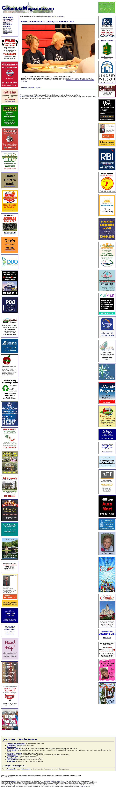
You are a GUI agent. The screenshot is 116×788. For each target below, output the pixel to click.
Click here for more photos (56, 17)
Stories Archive (7, 32)
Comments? (38, 87)
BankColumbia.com (107, 57)
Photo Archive (7, 30)
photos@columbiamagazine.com (29, 96)
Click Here (107, 638)
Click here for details (10, 101)
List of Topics (7, 28)
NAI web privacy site (84, 786)
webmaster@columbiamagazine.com (54, 781)
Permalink (31, 87)
